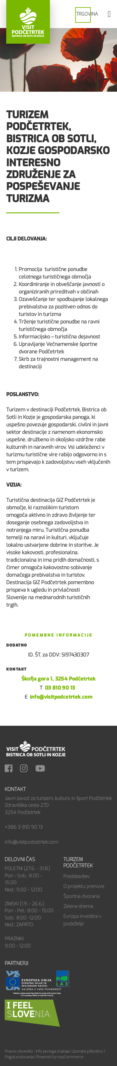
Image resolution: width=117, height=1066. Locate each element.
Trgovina (87, 14)
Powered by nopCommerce (60, 1056)
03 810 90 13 (60, 688)
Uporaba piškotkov (87, 1051)
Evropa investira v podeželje (82, 920)
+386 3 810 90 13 (24, 827)
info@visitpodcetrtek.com (61, 697)
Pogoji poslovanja (19, 1056)
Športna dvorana (81, 896)
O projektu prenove (83, 886)
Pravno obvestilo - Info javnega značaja (37, 1051)
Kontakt (15, 789)
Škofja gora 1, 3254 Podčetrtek (59, 679)
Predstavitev (76, 876)
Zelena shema (78, 906)
